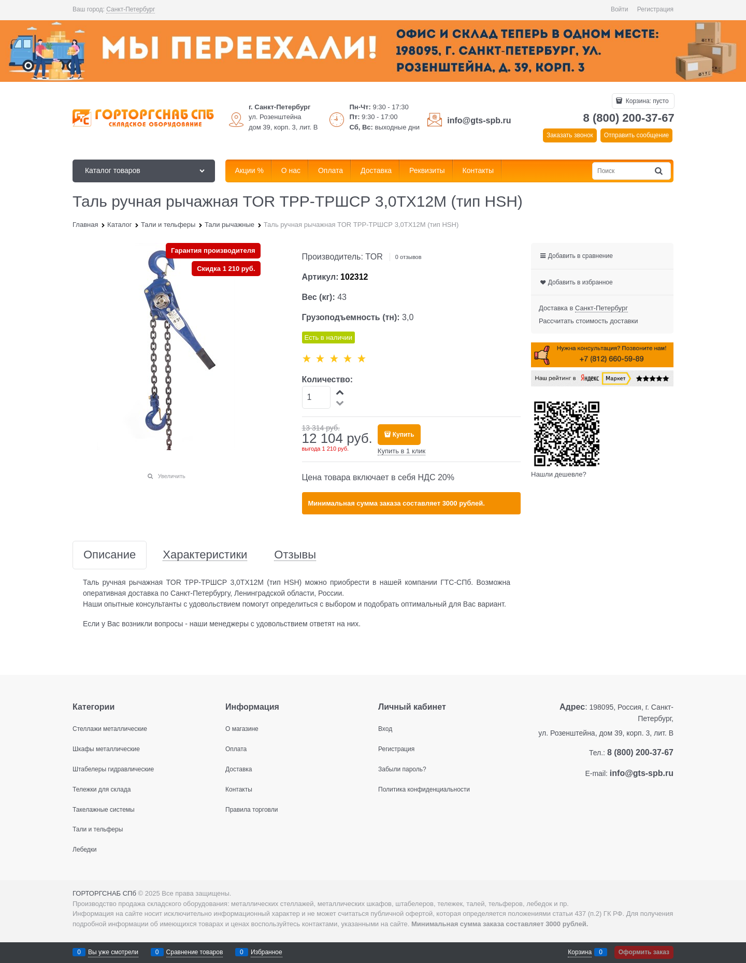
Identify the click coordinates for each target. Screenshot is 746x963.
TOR (373, 256)
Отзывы (295, 555)
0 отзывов (408, 257)
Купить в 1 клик (401, 451)
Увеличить (171, 476)
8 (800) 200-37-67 (629, 117)
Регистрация (655, 9)
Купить (403, 434)
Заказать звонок (570, 135)
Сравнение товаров (194, 952)
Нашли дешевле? (558, 474)
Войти (619, 9)
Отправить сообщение (636, 135)
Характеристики (205, 555)
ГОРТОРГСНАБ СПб (104, 893)
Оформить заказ (644, 952)
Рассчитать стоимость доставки (588, 321)
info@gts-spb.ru (479, 120)
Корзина (580, 952)
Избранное (266, 952)
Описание (109, 555)
